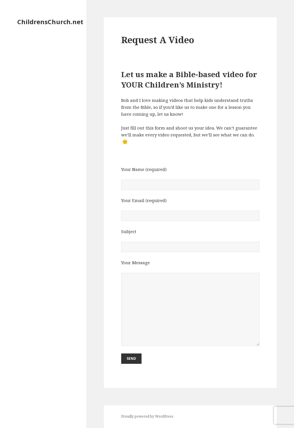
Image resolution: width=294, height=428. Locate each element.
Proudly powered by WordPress (147, 416)
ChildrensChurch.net (50, 21)
